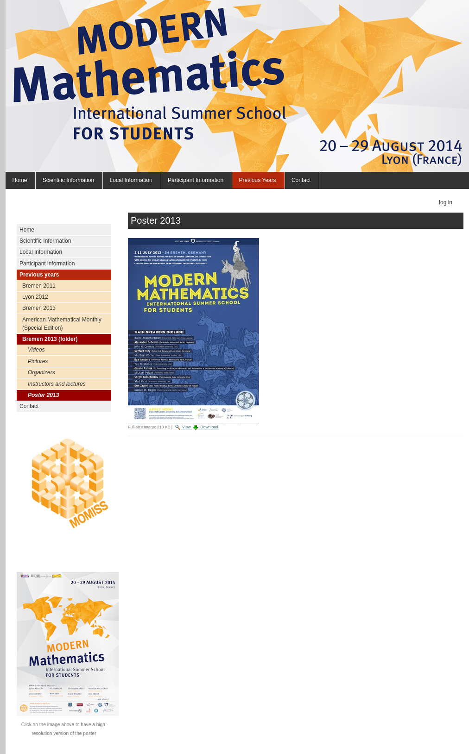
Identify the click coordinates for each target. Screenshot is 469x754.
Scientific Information (68, 180)
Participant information (195, 180)
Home (19, 180)
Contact (301, 180)
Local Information (131, 180)
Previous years (257, 180)
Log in (445, 202)
